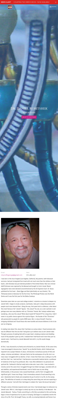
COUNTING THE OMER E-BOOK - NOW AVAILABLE (31, 2)
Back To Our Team (29, 117)
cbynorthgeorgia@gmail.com (11, 275)
